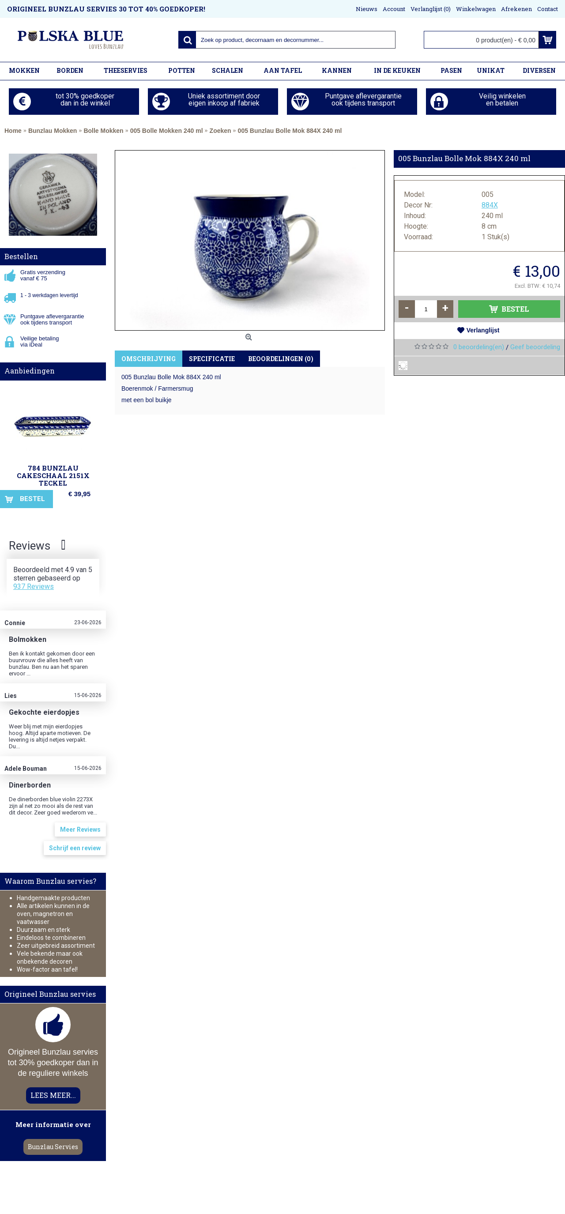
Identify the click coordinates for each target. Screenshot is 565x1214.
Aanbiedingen (29, 370)
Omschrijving (148, 358)
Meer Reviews (80, 829)
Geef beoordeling (535, 347)
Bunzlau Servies (53, 1146)
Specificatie (212, 358)
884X (490, 205)
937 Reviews (33, 586)
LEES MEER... (53, 1095)
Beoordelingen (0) (280, 358)
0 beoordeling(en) (478, 347)
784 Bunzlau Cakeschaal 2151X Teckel (53, 475)
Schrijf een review (75, 848)
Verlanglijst (483, 330)
